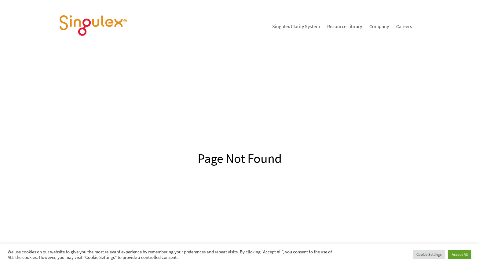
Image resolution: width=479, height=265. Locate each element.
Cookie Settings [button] (428, 254)
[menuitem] (296, 26)
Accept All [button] (460, 254)
